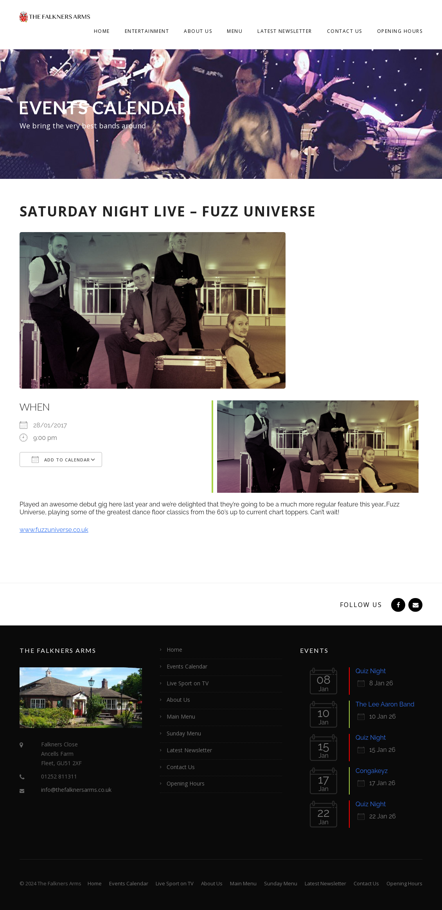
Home (102, 31)
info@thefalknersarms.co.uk (76, 789)
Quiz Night (371, 671)
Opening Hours (400, 31)
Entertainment (147, 31)
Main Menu (181, 716)
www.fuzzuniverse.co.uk (54, 529)
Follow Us (361, 604)
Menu (235, 31)
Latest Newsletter (284, 31)
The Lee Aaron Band (385, 704)
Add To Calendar (61, 459)
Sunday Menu (184, 733)
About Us (198, 31)
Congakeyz (372, 771)
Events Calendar (187, 666)
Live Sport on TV (187, 683)
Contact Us (344, 31)
